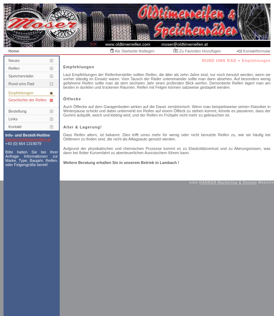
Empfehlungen (20, 93)
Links (13, 119)
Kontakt (14, 127)
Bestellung (17, 111)
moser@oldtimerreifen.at (28, 139)
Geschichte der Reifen (27, 100)
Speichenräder (21, 76)
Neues (14, 60)
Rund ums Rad (21, 84)
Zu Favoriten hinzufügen (197, 51)
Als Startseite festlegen (132, 51)
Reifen (14, 68)
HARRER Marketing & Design (228, 182)
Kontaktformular (253, 51)
